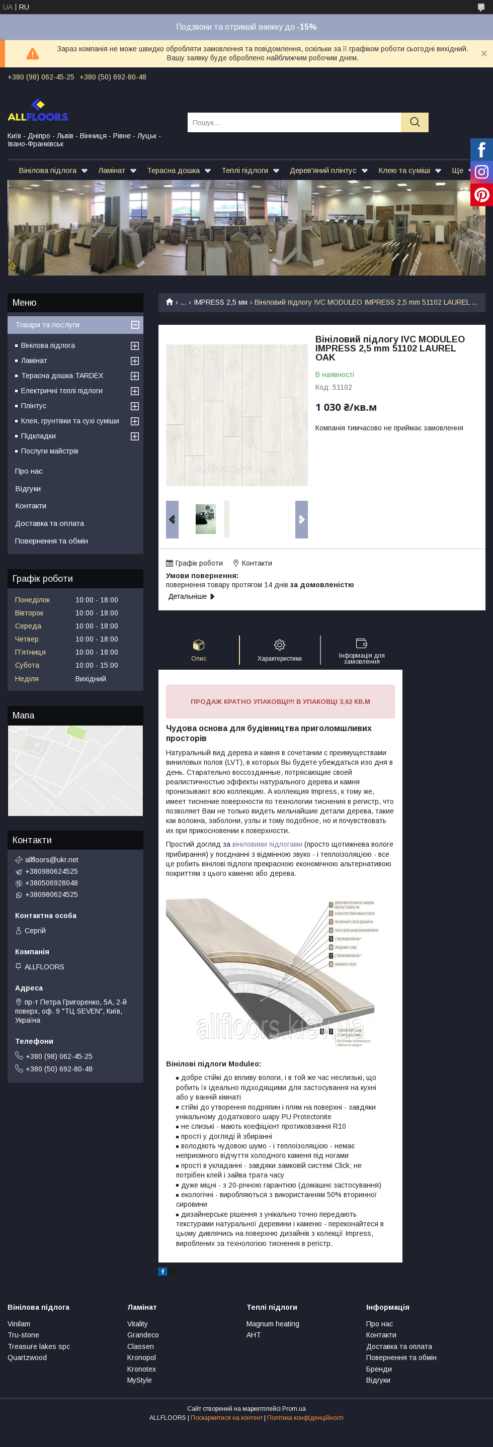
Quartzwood (27, 1357)
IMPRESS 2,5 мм (221, 302)
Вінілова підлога (47, 170)
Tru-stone (23, 1335)
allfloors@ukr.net (51, 860)
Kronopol (141, 1357)
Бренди (379, 1369)
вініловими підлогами (267, 844)
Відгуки (28, 488)
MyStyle (139, 1380)
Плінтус (33, 406)
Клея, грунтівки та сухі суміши (70, 421)
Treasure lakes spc (39, 1346)
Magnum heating (273, 1324)
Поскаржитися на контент (227, 1417)
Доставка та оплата (49, 523)
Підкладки (38, 436)
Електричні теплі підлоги (62, 391)
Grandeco (143, 1335)
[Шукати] (415, 122)
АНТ (254, 1335)
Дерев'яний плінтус (323, 170)
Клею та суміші (404, 170)
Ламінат (111, 170)
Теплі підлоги (244, 170)
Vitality (137, 1324)
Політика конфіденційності (305, 1417)
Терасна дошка (173, 170)
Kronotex (141, 1369)
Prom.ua (294, 1408)
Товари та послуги (47, 324)
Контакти (30, 505)
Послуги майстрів (49, 451)
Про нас (29, 471)
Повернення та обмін (51, 540)
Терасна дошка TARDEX (62, 376)
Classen (140, 1346)
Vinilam (19, 1324)
